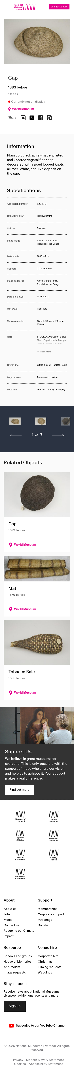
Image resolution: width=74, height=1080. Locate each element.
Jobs (7, 914)
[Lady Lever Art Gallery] (20, 874)
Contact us (11, 925)
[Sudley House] (53, 854)
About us (10, 909)
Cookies (20, 1064)
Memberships (47, 909)
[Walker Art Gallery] (20, 854)
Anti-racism (12, 967)
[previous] (15, 435)
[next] (58, 435)
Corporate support (51, 914)
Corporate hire (48, 956)
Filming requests (50, 967)
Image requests (15, 972)
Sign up (15, 1006)
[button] (15, 423)
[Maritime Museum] (53, 835)
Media (8, 920)
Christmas (45, 961)
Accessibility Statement (46, 1064)
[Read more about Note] (52, 344)
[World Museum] (53, 816)
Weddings (45, 972)
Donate (43, 925)
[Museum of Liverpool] (20, 816)
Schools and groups (18, 956)
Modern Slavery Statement (45, 1060)
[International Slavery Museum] (20, 835)
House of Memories (17, 961)
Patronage (45, 920)
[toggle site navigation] (7, 7)
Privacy (18, 1060)
